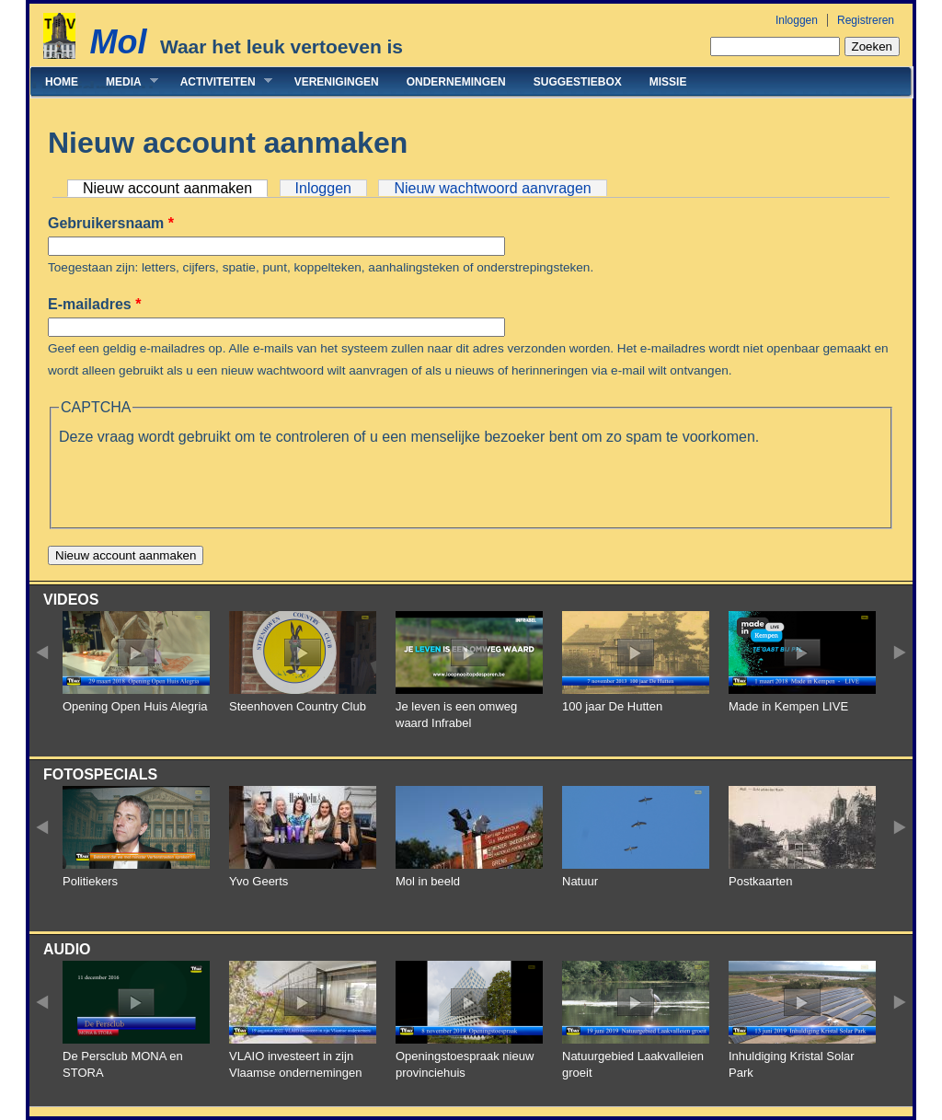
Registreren (865, 20)
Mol (117, 42)
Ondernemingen (456, 81)
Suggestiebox (578, 81)
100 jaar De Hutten (612, 706)
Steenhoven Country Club (297, 706)
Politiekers (90, 881)
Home (61, 81)
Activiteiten (219, 81)
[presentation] (199, 484)
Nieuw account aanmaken (175, 188)
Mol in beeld (428, 881)
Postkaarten (760, 881)
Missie (668, 81)
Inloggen (796, 20)
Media (125, 81)
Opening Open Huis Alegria (135, 706)
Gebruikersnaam (111, 223)
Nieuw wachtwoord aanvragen (492, 188)
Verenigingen (336, 81)
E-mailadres (94, 304)
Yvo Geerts (258, 881)
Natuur (580, 881)
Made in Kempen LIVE (788, 706)
